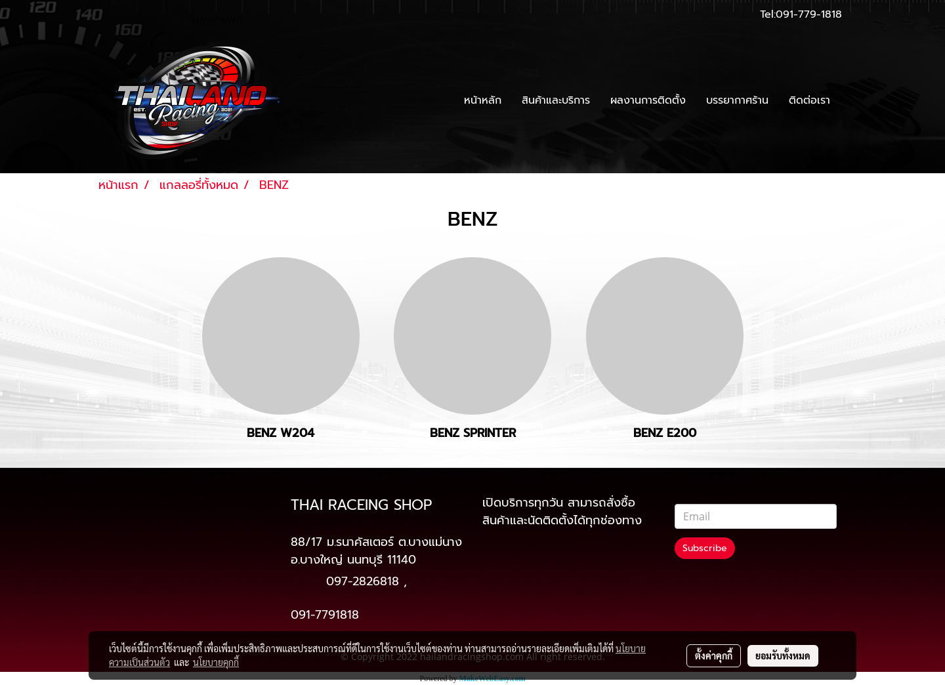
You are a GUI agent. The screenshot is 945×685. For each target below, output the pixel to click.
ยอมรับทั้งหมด (782, 655)
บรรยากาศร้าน (737, 100)
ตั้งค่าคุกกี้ (713, 655)
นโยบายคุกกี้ (216, 662)
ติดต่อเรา (809, 100)
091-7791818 (325, 615)
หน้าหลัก (482, 100)
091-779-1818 (809, 14)
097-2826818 (362, 581)
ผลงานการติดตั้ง (648, 100)
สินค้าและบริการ (556, 100)
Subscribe (704, 548)
